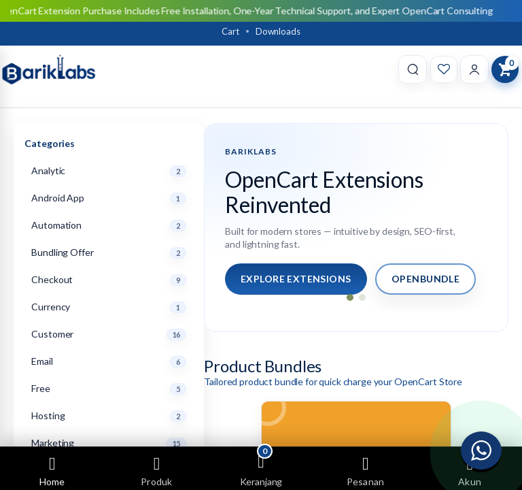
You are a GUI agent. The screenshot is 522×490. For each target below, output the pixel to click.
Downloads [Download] (278, 31)
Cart (230, 31)
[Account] (474, 69)
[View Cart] (505, 69)
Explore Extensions (296, 278)
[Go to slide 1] (350, 297)
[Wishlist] (443, 69)
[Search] (412, 69)
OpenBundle (425, 278)
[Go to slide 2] (362, 297)
